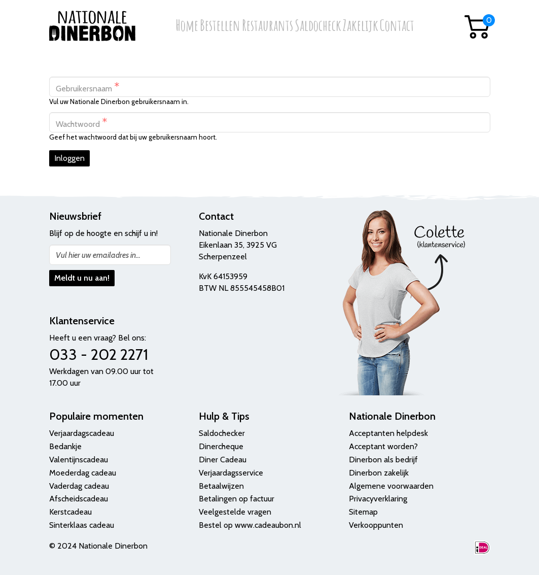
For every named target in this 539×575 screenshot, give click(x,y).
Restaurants (267, 26)
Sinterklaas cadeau (81, 525)
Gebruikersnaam (88, 87)
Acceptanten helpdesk (388, 433)
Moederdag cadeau (82, 473)
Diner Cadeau (222, 459)
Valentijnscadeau (78, 459)
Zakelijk (360, 26)
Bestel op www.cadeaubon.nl (250, 525)
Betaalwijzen (221, 486)
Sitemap (363, 512)
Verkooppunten (376, 525)
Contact (397, 26)
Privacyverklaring (378, 498)
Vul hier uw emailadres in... (98, 255)
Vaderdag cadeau (79, 486)
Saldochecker (222, 433)
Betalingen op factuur (236, 498)
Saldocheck (318, 26)
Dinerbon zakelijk (379, 473)
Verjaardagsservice (231, 473)
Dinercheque (221, 446)
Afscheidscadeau (78, 498)
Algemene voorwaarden (391, 486)
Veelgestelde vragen (235, 512)
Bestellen (220, 26)
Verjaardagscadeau (81, 433)
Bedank (62, 446)
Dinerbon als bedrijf (383, 459)
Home (186, 26)
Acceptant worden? (383, 446)
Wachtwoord (81, 122)
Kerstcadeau (70, 512)
